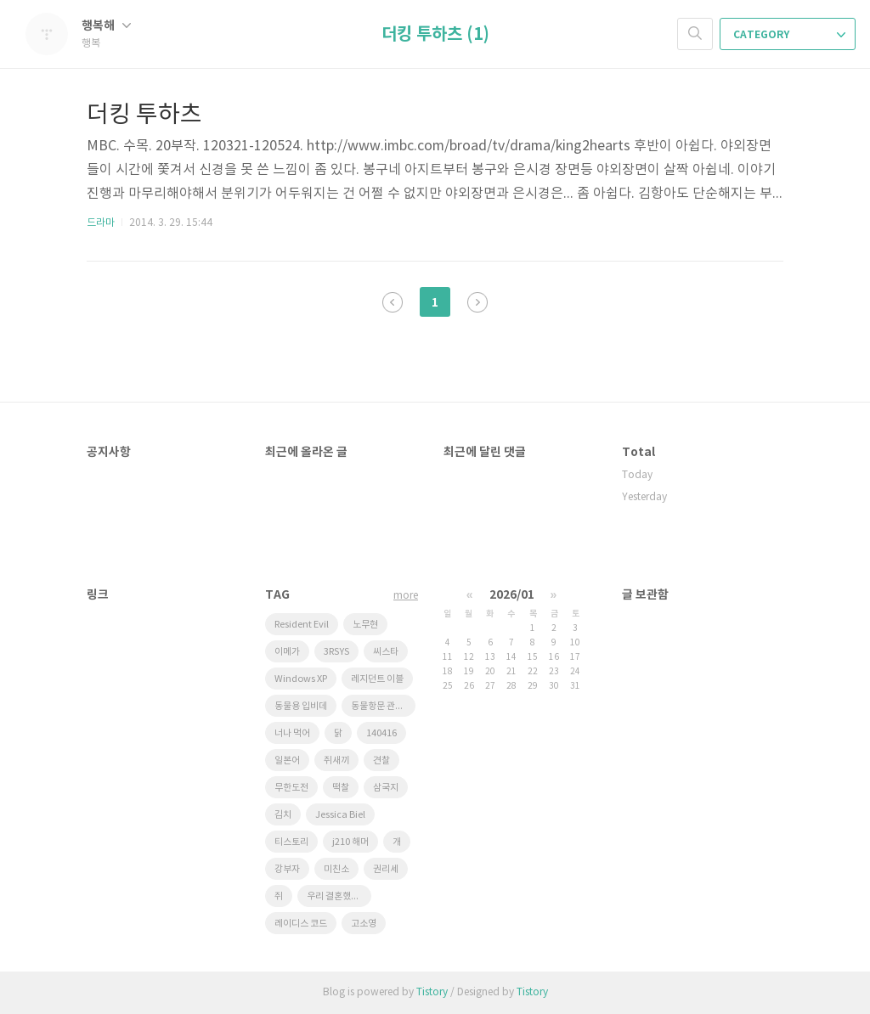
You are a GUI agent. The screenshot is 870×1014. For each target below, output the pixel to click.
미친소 (336, 869)
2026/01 (511, 595)
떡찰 (340, 787)
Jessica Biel (340, 814)
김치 (282, 814)
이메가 (287, 651)
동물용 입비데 (300, 706)
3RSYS (336, 651)
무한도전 (291, 787)
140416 (381, 733)
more (405, 595)
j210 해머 (350, 842)
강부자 (287, 869)
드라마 (101, 222)
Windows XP (300, 678)
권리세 (385, 869)
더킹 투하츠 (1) (435, 35)
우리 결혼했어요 (337, 896)
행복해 (106, 26)
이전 (392, 302)
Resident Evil (301, 624)
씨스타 (385, 651)
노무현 (365, 624)
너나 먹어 (292, 733)
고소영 (363, 923)
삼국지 (385, 787)
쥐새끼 (336, 760)
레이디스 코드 (300, 923)
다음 (477, 302)
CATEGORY (789, 35)
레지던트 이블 (377, 678)
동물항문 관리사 (381, 706)
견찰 (381, 760)
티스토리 (291, 842)
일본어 (287, 760)
